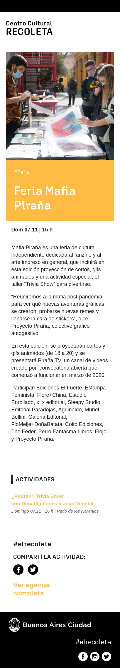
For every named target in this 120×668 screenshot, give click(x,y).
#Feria (22, 172)
